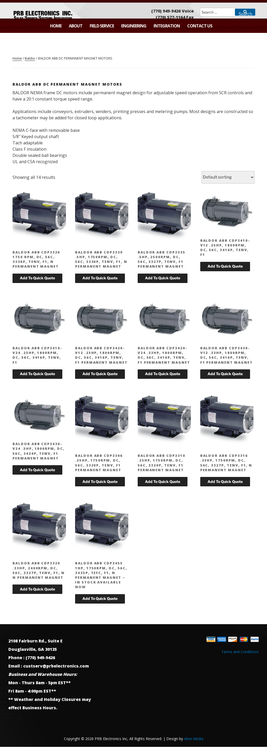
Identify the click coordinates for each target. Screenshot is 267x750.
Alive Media (193, 738)
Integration (167, 26)
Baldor (30, 58)
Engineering (133, 26)
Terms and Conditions (240, 651)
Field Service (102, 26)
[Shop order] (228, 177)
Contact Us (199, 26)
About (75, 26)
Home (56, 26)
